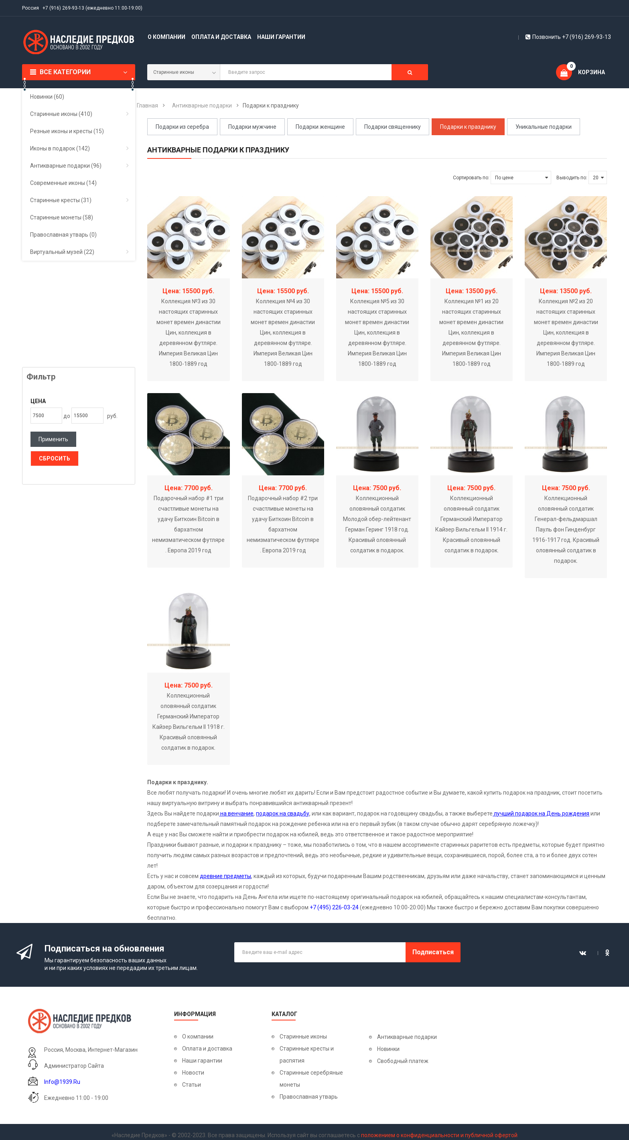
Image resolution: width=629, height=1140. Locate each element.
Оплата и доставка (221, 37)
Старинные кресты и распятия (307, 1054)
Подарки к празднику (468, 127)
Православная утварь (309, 1096)
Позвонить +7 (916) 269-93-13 (568, 37)
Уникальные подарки (543, 127)
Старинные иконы (303, 1036)
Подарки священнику (392, 127)
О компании (166, 37)
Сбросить (54, 458)
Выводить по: (571, 178)
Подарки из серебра (182, 127)
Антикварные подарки (202, 105)
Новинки (388, 1049)
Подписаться (433, 952)
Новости (193, 1072)
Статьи (191, 1084)
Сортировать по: (471, 178)
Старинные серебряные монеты (311, 1078)
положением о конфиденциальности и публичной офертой (439, 1135)
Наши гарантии (281, 37)
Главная (147, 105)
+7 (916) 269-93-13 (63, 8)
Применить (53, 439)
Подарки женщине (320, 127)
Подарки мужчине (252, 127)
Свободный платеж (402, 1061)
